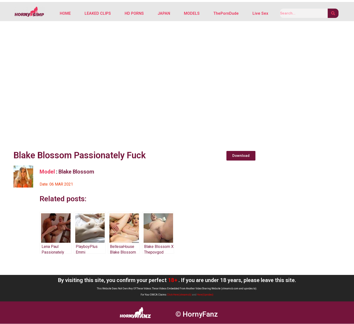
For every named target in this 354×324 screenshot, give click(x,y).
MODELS (192, 13)
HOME (65, 13)
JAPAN (164, 13)
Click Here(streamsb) (179, 295)
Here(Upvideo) (205, 295)
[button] (240, 156)
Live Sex (260, 13)
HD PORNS (134, 13)
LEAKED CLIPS (98, 13)
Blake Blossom (76, 172)
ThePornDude (226, 13)
